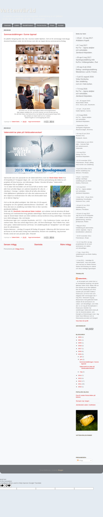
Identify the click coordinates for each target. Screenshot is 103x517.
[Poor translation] (7, 485)
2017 (80, 348)
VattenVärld (18, 11)
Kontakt (61, 25)
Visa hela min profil (82, 321)
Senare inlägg (10, 244)
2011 (80, 384)
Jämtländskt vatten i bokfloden (86, 405)
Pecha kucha (41, 25)
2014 (80, 375)
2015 (80, 354)
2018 (80, 345)
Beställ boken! (28, 25)
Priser (52, 25)
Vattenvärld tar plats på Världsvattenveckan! (23, 132)
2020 (80, 343)
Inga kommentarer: (34, 121)
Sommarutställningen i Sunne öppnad (20, 34)
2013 (80, 378)
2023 (80, 337)
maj (81, 372)
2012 (80, 381)
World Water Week (56, 178)
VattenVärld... (82, 278)
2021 (80, 340)
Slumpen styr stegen (82, 401)
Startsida (7, 25)
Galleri (16, 25)
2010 (80, 387)
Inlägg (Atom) (19, 249)
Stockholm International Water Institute (27, 211)
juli (81, 356)
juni (81, 359)
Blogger (60, 470)
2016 (80, 351)
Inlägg (80, 460)
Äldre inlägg (65, 244)
